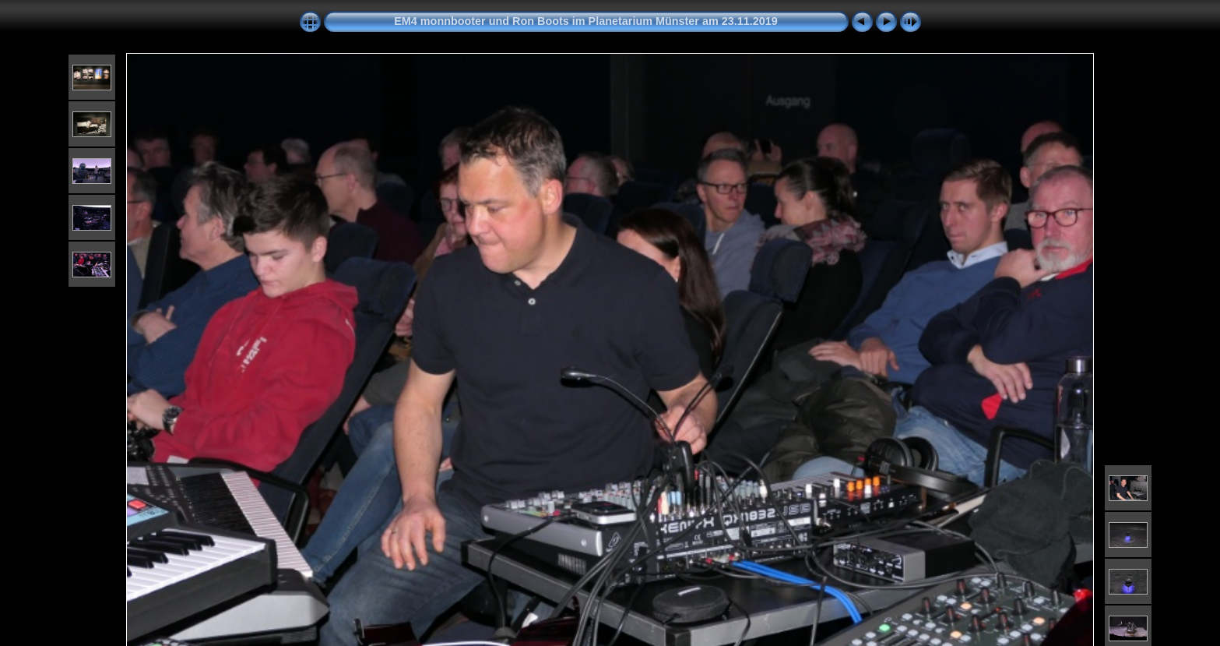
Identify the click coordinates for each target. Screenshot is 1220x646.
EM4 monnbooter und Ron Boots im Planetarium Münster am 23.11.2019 (586, 21)
